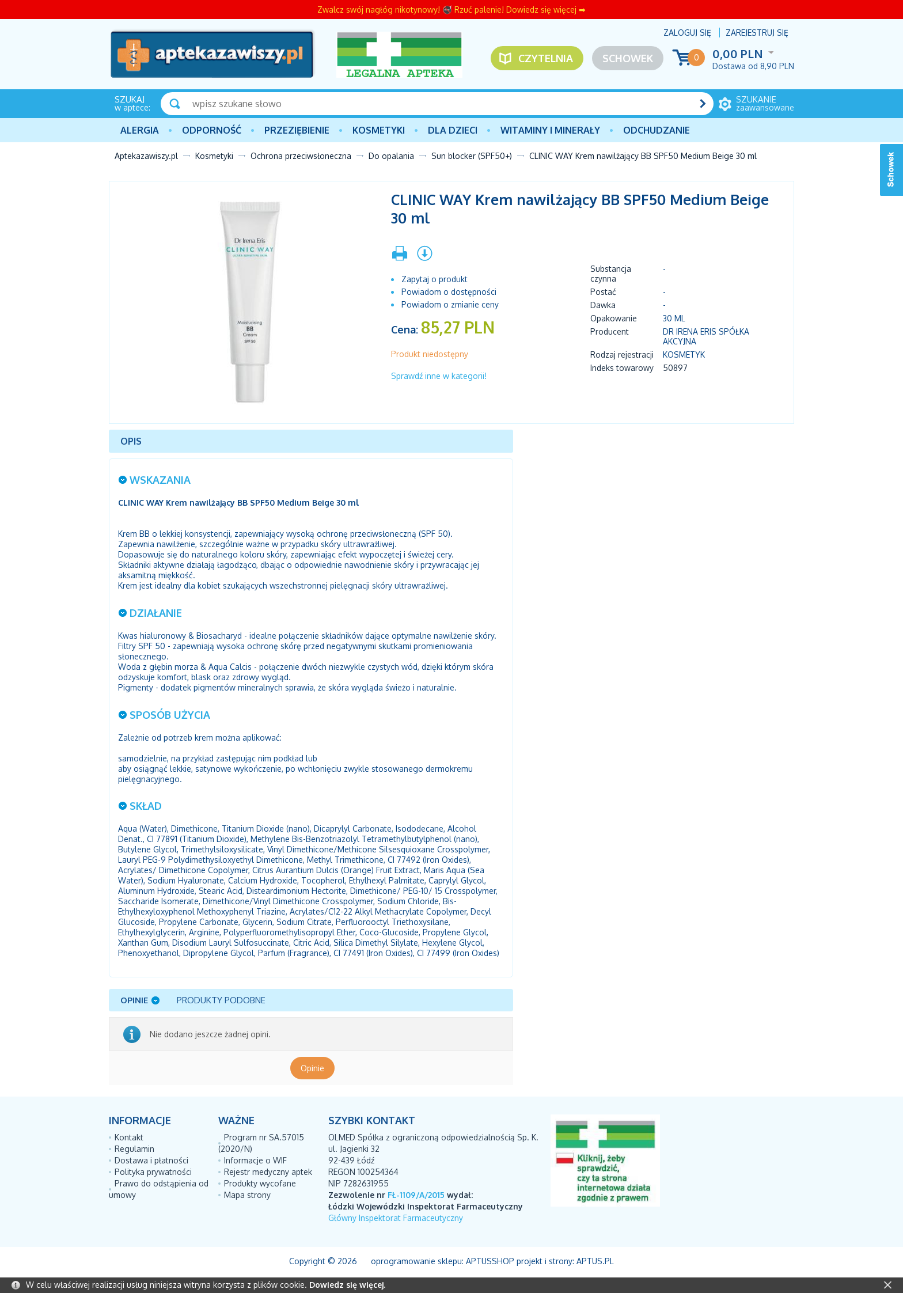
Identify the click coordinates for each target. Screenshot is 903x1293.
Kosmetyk (684, 354)
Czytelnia (545, 58)
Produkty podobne (221, 1000)
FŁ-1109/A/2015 (416, 1195)
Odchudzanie (656, 130)
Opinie (312, 1068)
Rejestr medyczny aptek (268, 1172)
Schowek (627, 58)
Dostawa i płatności (151, 1160)
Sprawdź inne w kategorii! (439, 376)
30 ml (674, 318)
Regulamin (134, 1149)
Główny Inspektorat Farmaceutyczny (395, 1218)
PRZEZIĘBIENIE (296, 130)
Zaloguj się (687, 32)
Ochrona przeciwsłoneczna (301, 156)
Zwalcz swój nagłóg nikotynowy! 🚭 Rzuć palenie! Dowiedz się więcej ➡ (451, 9)
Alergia (139, 130)
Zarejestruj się (757, 32)
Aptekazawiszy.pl (146, 156)
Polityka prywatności (153, 1172)
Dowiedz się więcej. (347, 1285)
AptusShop (490, 1261)
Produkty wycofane (260, 1183)
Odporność (211, 130)
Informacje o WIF (255, 1160)
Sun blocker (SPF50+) (471, 156)
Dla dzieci (452, 130)
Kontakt (129, 1137)
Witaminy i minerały (550, 130)
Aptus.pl (595, 1261)
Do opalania (391, 156)
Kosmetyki (378, 130)
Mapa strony (247, 1195)
